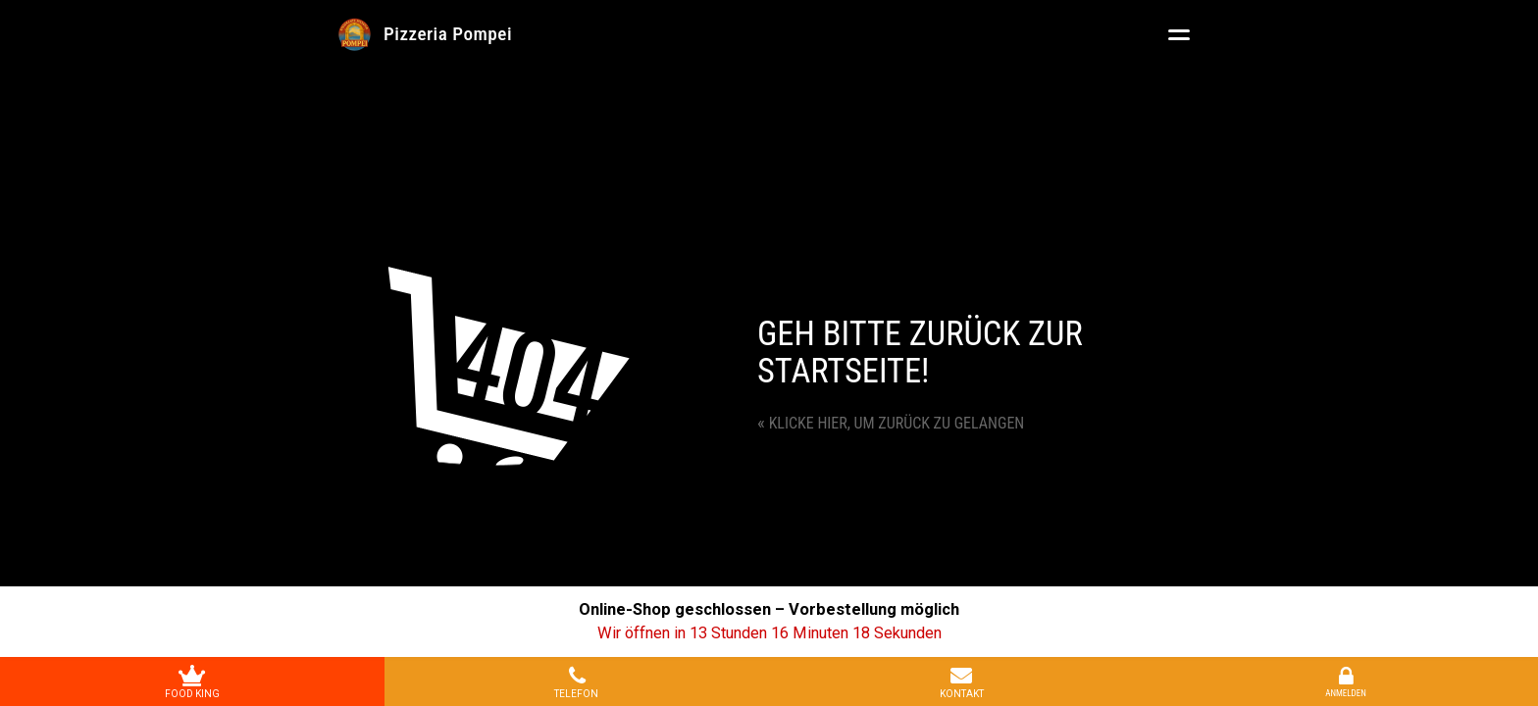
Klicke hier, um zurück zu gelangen (890, 423)
